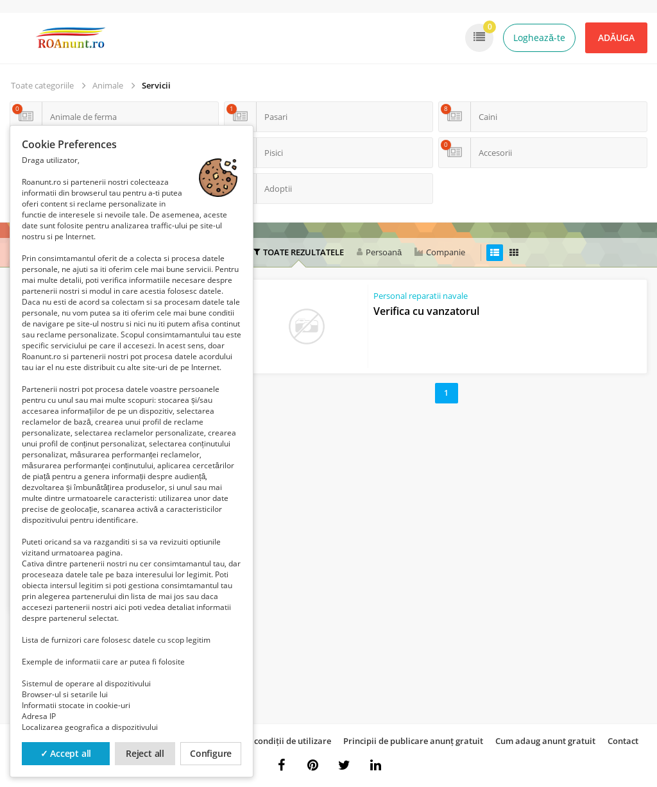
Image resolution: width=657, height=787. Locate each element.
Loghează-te (539, 37)
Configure (211, 753)
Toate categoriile (42, 85)
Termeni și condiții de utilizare (271, 741)
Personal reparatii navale (420, 295)
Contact (623, 741)
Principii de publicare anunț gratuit (413, 741)
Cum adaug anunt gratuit (545, 741)
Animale (107, 85)
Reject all (145, 753)
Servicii (156, 85)
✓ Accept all (66, 753)
